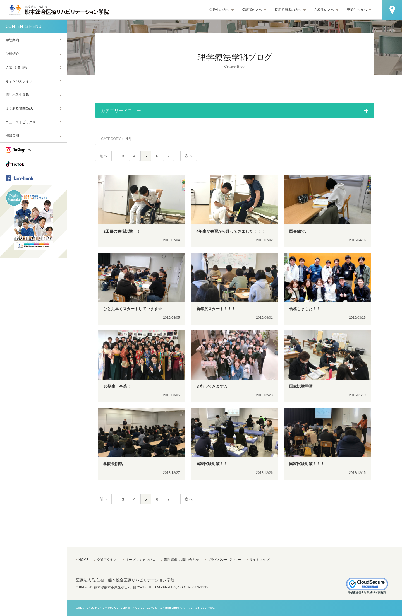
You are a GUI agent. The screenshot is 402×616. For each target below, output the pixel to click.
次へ (190, 156)
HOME (83, 560)
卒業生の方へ (357, 10)
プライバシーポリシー (224, 560)
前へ (103, 156)
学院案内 (12, 40)
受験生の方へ (219, 10)
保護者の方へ (252, 10)
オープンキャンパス (140, 560)
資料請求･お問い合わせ (181, 560)
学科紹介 (12, 54)
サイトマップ (259, 560)
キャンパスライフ (19, 81)
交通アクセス (107, 560)
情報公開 (12, 136)
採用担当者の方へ (288, 10)
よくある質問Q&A (19, 108)
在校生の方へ (324, 10)
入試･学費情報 (16, 67)
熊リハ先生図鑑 (17, 95)
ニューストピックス (21, 122)
